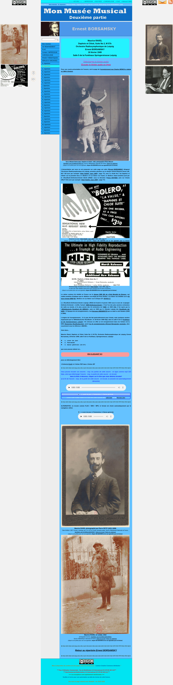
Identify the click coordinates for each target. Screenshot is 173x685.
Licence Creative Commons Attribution (108, 665)
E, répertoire (46, 74)
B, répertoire (61, 4)
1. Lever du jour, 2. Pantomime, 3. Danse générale (97, 394)
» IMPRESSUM (88, 1)
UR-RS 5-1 (107, 298)
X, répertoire (46, 127)
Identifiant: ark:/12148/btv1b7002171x (73, 163)
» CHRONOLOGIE (108, 1)
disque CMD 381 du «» (110, 294)
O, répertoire (46, 102)
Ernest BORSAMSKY (116, 169)
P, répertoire (46, 105)
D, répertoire (46, 72)
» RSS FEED (98, 1)
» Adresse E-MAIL (126, 1)
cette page (109, 397)
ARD (104, 307)
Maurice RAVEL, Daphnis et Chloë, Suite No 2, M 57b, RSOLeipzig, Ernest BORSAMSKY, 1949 (95, 4)
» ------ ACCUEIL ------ (75, 1)
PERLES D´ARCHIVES (49, 60)
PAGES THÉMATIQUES (50, 58)
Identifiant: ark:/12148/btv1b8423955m (101, 637)
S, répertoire (46, 113)
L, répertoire (46, 94)
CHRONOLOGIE (47, 55)
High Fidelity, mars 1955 (90, 180)
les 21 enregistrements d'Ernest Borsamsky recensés (107, 324)
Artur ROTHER (112, 177)
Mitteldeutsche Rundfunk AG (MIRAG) (75, 309)
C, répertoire (46, 69)
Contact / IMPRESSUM (49, 52)
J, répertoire (46, 88)
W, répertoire (46, 124)
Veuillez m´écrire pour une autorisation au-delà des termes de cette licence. (86, 677)
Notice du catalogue (112, 163)
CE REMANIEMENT (48, 47)
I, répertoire (46, 85)
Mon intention (53, 4)
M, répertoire (46, 97)
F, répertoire (46, 77)
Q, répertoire (46, 108)
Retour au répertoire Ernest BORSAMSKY (96, 650)
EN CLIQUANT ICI (94, 354)
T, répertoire (46, 116)
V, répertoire (46, 122)
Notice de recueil (100, 532)
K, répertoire (46, 91)
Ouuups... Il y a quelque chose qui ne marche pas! (96, 416)
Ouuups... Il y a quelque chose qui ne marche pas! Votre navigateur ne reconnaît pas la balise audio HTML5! (96, 387)
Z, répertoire (46, 133)
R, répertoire (46, 111)
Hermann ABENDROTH (99, 311)
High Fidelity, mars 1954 (88, 173)
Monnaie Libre (121, 397)
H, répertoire (46, 83)
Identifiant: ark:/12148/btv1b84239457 (85, 532)
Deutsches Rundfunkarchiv (74, 324)
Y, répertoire (46, 130)
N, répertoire (46, 99)
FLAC (44, 49)
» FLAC (117, 1)
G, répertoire (46, 80)
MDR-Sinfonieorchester (94, 305)
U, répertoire (46, 119)
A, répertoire (46, 63)
